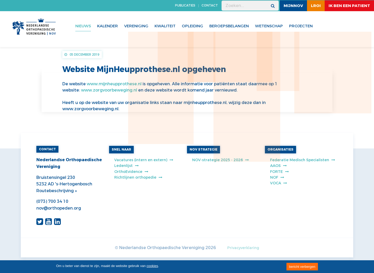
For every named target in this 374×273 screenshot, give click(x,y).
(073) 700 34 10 (52, 201)
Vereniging (136, 26)
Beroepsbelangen (229, 26)
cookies (152, 266)
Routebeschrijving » (56, 190)
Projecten (301, 26)
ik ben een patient (349, 5)
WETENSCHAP (269, 26)
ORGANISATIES (280, 149)
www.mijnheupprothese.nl (114, 84)
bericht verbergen (302, 267)
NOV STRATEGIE (203, 149)
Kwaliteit (165, 26)
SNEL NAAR (121, 149)
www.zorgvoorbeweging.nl (109, 90)
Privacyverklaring (243, 247)
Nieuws (83, 26)
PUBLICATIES (185, 5)
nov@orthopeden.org (58, 208)
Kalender (107, 26)
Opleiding (192, 26)
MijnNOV (293, 5)
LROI (316, 5)
